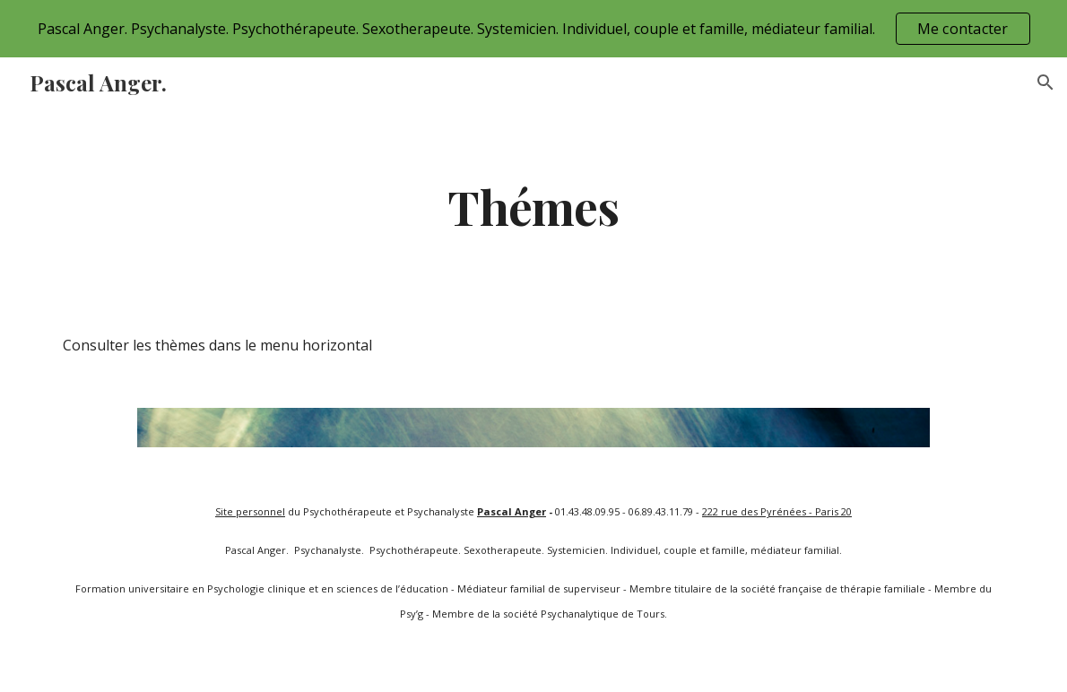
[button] (1045, 82)
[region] (533, 28)
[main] (533, 205)
